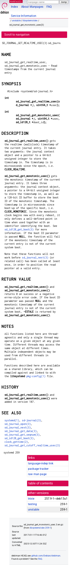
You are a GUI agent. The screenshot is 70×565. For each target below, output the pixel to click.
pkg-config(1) (35, 376)
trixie (31, 498)
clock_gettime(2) (16, 441)
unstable (16, 20)
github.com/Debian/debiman (45, 555)
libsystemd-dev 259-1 (40, 528)
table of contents (40, 483)
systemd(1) (11, 420)
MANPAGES (16, 1)
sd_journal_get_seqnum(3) (22, 434)
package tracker (38, 468)
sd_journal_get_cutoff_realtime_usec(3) (32, 445)
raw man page (37, 474)
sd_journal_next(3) (35, 257)
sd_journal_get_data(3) (20, 431)
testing (32, 504)
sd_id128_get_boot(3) (19, 229)
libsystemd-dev (30, 20)
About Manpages (32, 6)
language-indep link (40, 463)
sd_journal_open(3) (17, 423)
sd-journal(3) (31, 420)
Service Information (23, 16)
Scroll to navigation (16, 34)
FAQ (49, 6)
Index (14, 6)
